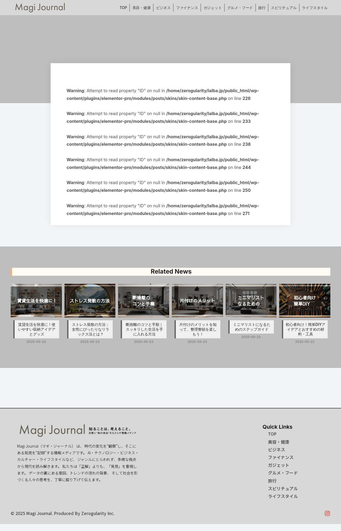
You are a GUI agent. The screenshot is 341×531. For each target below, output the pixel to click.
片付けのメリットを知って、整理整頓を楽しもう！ (198, 329)
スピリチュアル (284, 7)
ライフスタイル (315, 7)
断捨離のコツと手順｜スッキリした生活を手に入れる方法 (144, 329)
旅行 (262, 7)
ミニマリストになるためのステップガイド (251, 326)
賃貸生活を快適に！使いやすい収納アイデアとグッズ (36, 329)
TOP (123, 7)
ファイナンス (187, 7)
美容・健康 (141, 7)
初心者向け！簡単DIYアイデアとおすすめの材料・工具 (306, 329)
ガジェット (213, 7)
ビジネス (163, 7)
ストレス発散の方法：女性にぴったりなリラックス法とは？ (90, 329)
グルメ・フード (240, 7)
